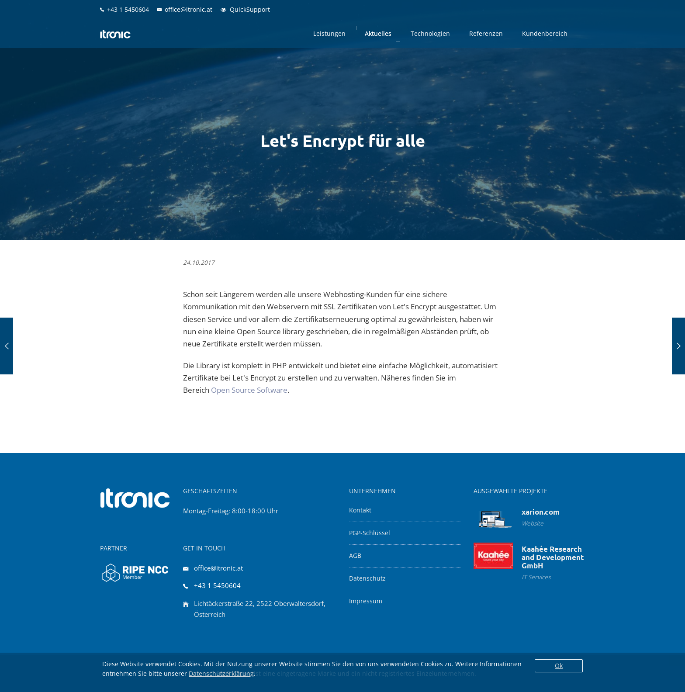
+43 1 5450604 (217, 585)
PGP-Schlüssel (369, 533)
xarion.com (541, 512)
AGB (355, 556)
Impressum (365, 601)
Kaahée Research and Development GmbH (553, 557)
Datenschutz (367, 578)
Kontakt (360, 510)
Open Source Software (249, 390)
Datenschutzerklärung (221, 673)
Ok (559, 665)
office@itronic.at (218, 568)
